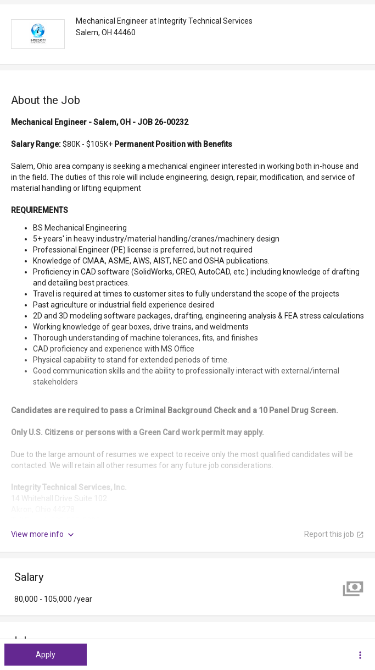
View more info (43, 534)
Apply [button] (45, 654)
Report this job (334, 534)
